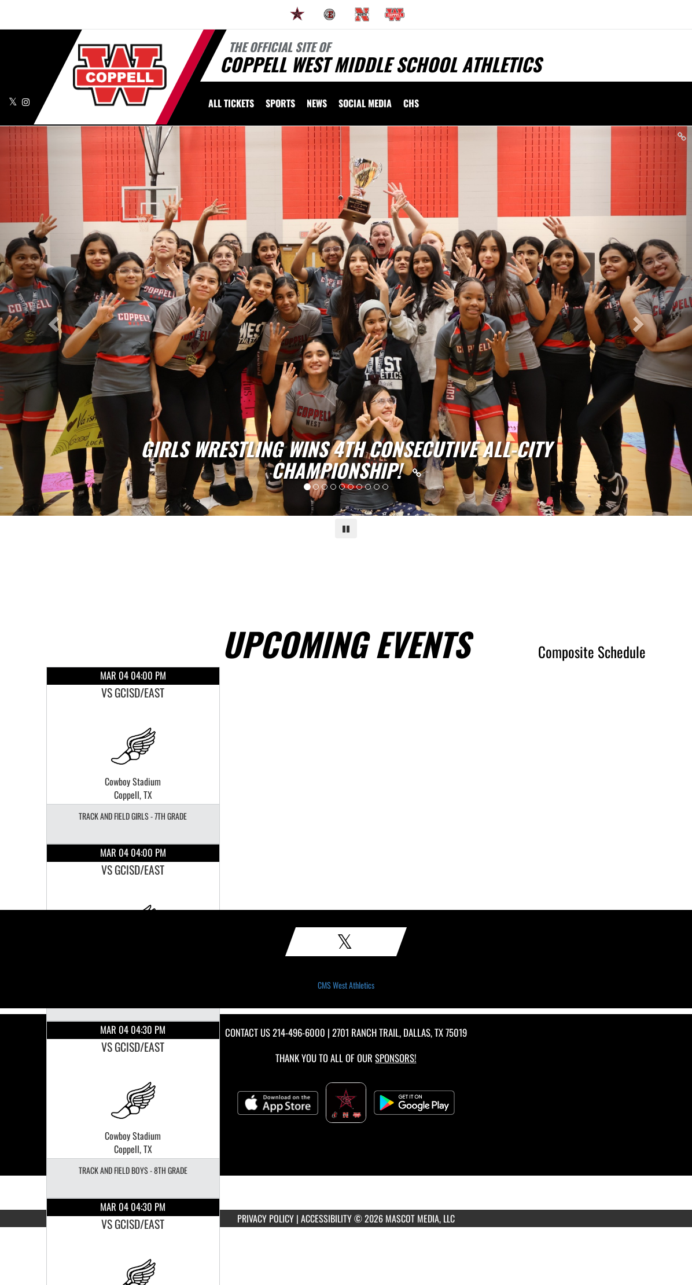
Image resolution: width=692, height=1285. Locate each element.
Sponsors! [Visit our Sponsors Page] (395, 1058)
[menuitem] (297, 14)
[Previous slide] (52, 321)
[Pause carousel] (346, 528)
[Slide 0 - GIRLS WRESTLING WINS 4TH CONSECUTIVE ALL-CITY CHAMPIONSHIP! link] (346, 321)
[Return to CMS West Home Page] (120, 75)
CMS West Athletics (346, 985)
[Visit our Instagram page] (26, 102)
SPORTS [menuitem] (280, 103)
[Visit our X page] (14, 102)
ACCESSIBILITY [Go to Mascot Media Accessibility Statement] (326, 1218)
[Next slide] (640, 321)
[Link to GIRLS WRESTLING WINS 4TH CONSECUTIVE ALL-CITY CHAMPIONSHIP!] (346, 459)
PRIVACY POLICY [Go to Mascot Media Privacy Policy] (265, 1218)
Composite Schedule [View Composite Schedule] (592, 651)
